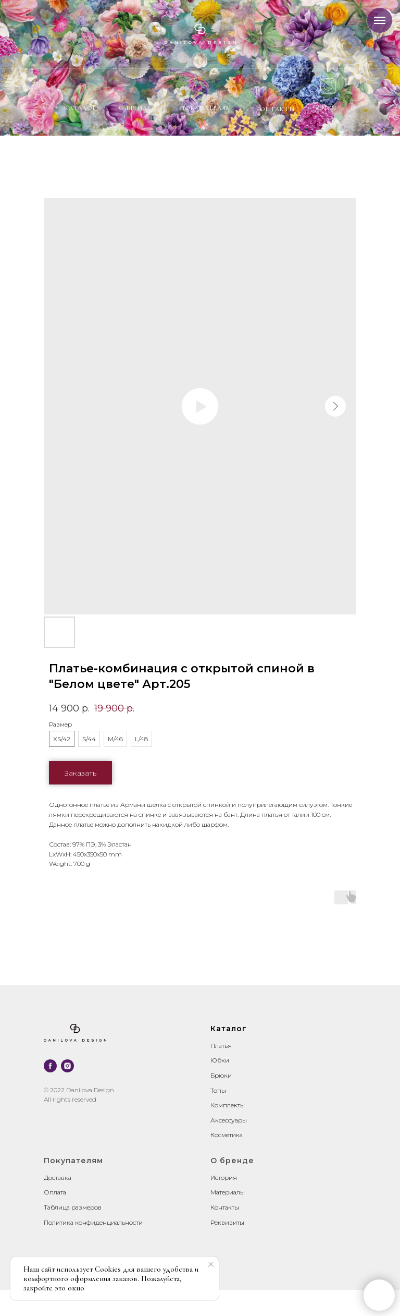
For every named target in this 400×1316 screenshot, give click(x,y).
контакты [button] (275, 109)
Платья (221, 1045)
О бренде (135, 108)
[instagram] (67, 1065)
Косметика (226, 1135)
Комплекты (227, 1105)
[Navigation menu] (379, 20)
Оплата (55, 1192)
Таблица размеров (73, 1207)
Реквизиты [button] (227, 1222)
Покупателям (205, 108)
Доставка (57, 1177)
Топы (218, 1090)
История (223, 1177)
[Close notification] (211, 1264)
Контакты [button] (224, 1207)
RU (320, 108)
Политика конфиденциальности (93, 1222)
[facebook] (50, 1065)
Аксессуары (228, 1120)
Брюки (221, 1075)
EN (332, 108)
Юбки (219, 1060)
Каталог (80, 108)
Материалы (227, 1192)
